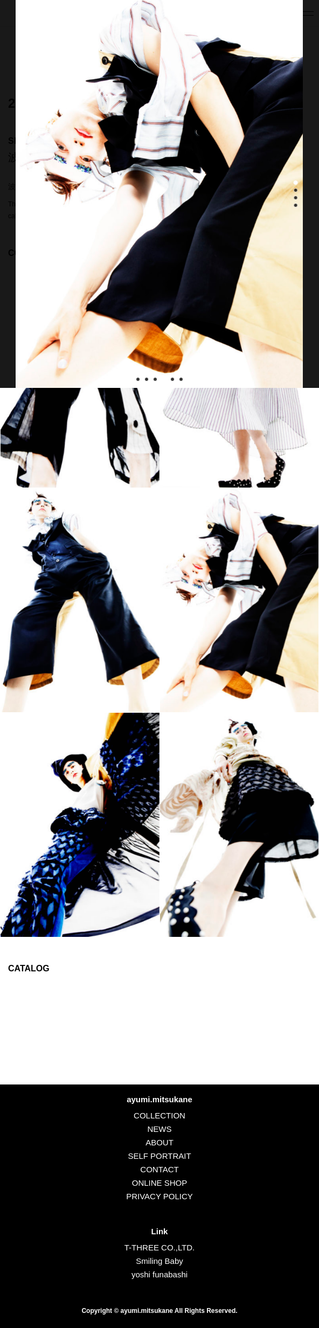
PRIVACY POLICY (159, 1196)
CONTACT (159, 1169)
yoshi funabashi (159, 1274)
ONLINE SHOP (160, 1182)
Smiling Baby (159, 1261)
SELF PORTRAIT (159, 1155)
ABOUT (159, 1142)
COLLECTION (159, 1115)
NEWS (160, 1129)
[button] (308, 195)
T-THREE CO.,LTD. (159, 1247)
